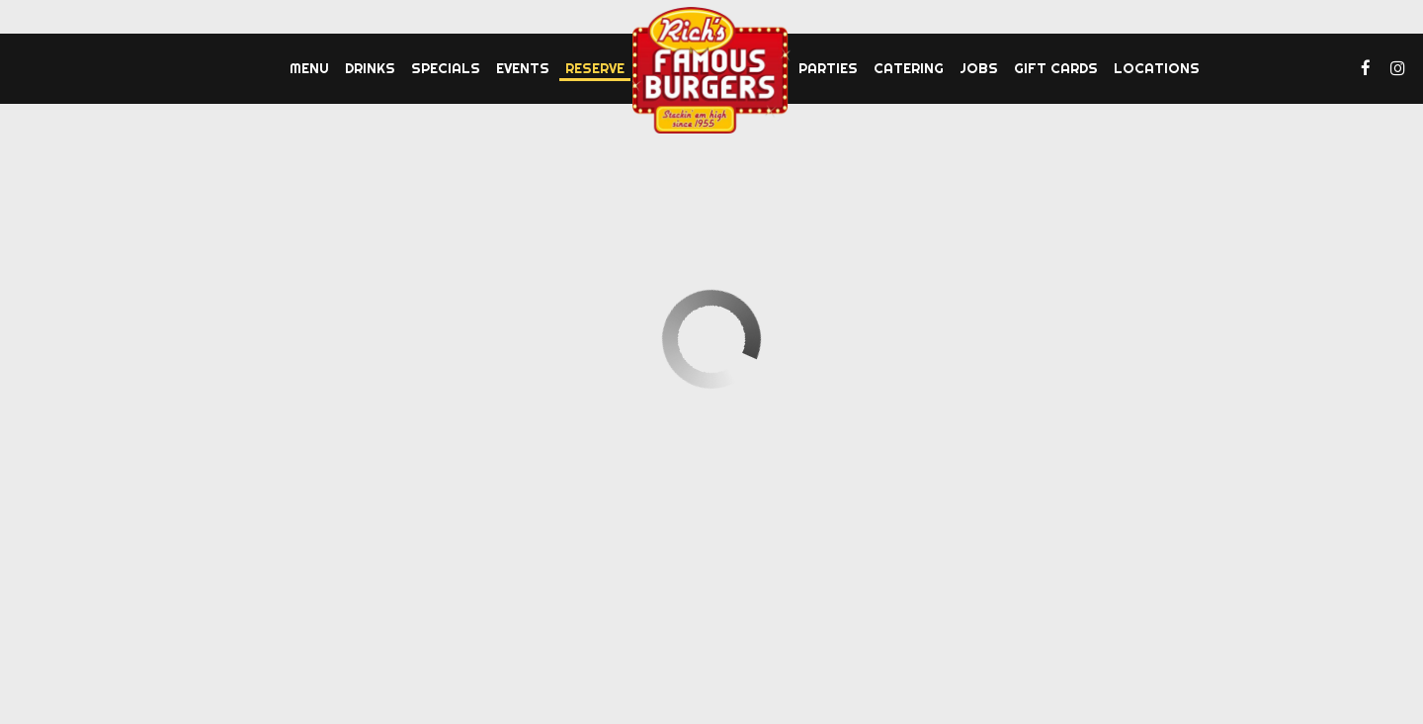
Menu (309, 68)
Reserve (595, 68)
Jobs (979, 68)
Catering (909, 68)
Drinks (370, 68)
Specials (445, 68)
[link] (711, 70)
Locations (1157, 68)
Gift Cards (1056, 68)
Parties (828, 68)
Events (522, 68)
